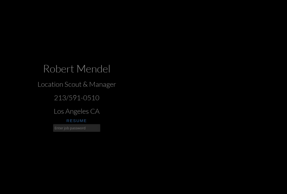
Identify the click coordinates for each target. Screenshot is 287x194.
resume (76, 120)
